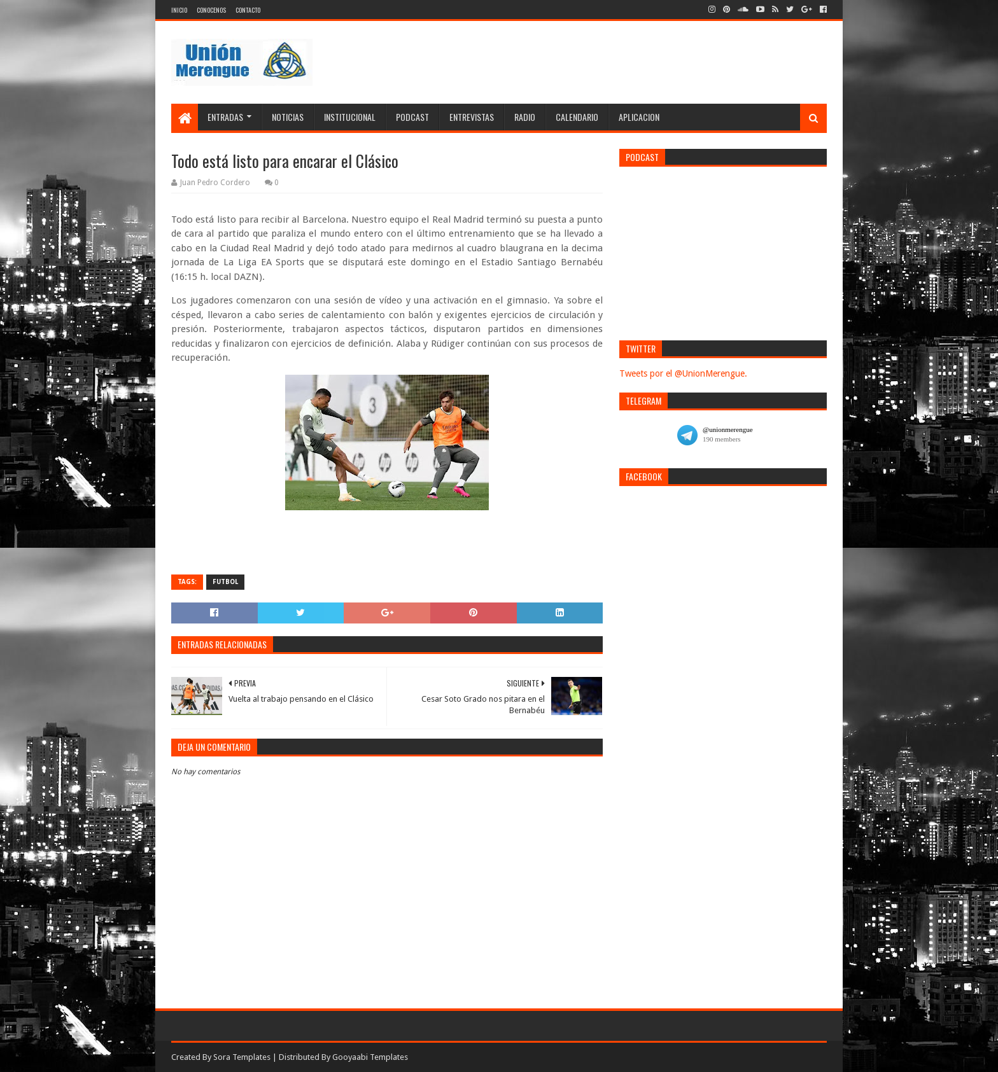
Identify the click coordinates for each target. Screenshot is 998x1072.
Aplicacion (639, 116)
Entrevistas (471, 116)
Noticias (288, 116)
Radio (524, 116)
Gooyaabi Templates (370, 1057)
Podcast (412, 116)
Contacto (247, 10)
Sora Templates (242, 1057)
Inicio (179, 10)
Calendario (577, 116)
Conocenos (211, 10)
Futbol (225, 581)
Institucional (350, 116)
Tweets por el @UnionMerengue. (683, 373)
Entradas (225, 116)
